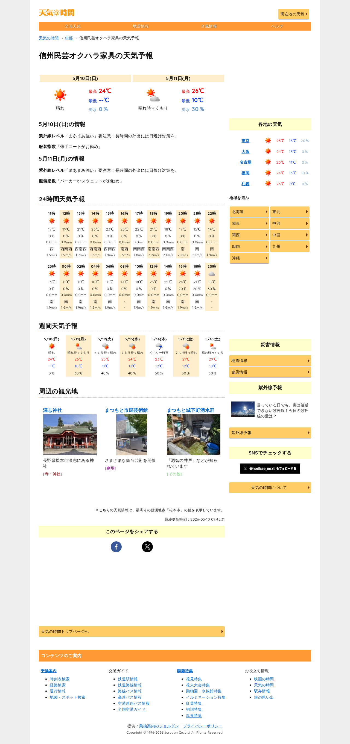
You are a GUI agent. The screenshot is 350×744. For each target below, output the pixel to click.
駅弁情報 (262, 691)
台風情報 (209, 26)
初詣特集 (194, 709)
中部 (69, 38)
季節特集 (185, 670)
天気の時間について (269, 487)
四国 (236, 246)
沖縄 (236, 258)
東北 (276, 211)
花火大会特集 (198, 685)
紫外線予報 (241, 432)
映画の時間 (264, 679)
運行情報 (58, 691)
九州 (276, 246)
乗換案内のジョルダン (159, 726)
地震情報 (141, 26)
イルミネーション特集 (206, 697)
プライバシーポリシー (203, 726)
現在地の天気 (292, 13)
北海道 (238, 211)
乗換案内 (49, 670)
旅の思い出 (264, 697)
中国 (276, 234)
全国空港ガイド (132, 709)
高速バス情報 (130, 697)
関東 (236, 223)
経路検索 (58, 685)
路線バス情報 (130, 691)
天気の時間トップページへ (65, 631)
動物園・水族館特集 (204, 691)
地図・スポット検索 (68, 697)
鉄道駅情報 (128, 679)
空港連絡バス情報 (134, 703)
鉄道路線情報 (130, 685)
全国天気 (73, 26)
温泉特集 (194, 715)
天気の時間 (49, 38)
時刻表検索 (60, 679)
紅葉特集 (194, 703)
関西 (236, 234)
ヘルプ (277, 26)
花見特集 (194, 679)
